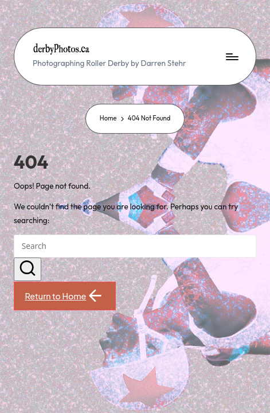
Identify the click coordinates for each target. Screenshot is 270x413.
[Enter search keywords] (135, 246)
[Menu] (231, 56)
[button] (27, 270)
